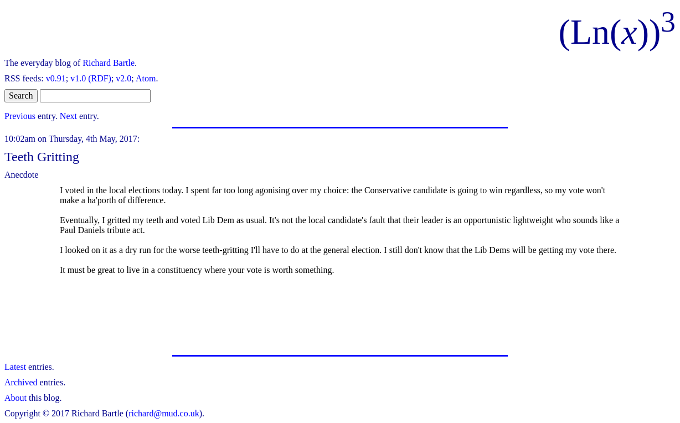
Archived (21, 382)
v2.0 (123, 78)
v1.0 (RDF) (90, 78)
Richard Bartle (109, 63)
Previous (19, 116)
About (15, 398)
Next (68, 116)
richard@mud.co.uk (163, 413)
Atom (146, 78)
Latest (15, 367)
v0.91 (56, 78)
